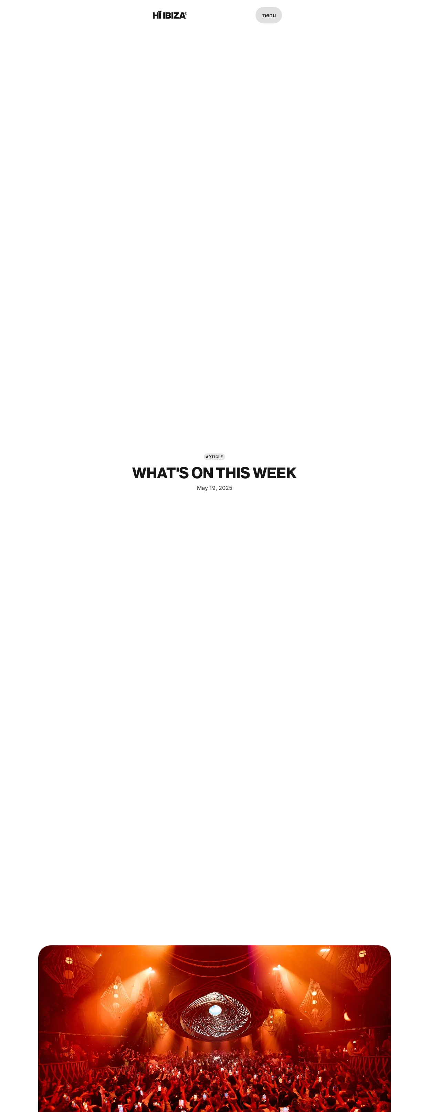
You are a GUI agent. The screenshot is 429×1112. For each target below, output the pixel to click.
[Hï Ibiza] (170, 15)
